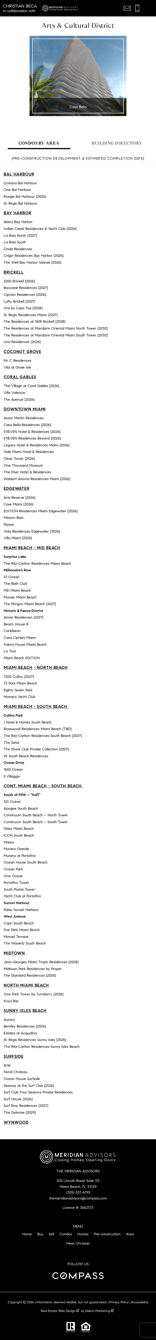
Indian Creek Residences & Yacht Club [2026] (40, 228)
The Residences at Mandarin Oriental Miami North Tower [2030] (56, 328)
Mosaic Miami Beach (20, 597)
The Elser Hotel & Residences (27, 472)
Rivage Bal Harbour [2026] (25, 196)
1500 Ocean (13, 769)
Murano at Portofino (20, 855)
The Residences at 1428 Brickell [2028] (34, 321)
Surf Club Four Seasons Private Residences (38, 1092)
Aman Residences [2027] (23, 617)
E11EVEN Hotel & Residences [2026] (32, 431)
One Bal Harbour (17, 189)
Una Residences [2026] (22, 342)
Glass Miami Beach (19, 828)
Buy (40, 1234)
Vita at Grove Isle (17, 367)
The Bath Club (15, 583)
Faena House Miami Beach (25, 644)
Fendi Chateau (15, 1072)
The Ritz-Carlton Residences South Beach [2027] (43, 736)
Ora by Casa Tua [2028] (23, 308)
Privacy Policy (119, 1302)
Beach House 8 (16, 624)
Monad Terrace (16, 936)
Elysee (9, 524)
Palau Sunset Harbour (21, 910)
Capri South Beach (19, 923)
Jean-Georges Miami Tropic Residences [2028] (41, 962)
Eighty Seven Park (18, 690)
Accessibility (139, 1302)
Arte (7, 1065)
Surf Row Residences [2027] (26, 1105)
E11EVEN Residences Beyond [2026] (32, 438)
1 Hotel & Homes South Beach (28, 722)
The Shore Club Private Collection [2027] (36, 749)
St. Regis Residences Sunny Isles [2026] (35, 1040)
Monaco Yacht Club (19, 697)
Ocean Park (13, 869)
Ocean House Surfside (22, 1079)
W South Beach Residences (26, 756)
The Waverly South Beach (25, 943)
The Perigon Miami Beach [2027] (30, 604)
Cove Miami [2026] (18, 504)
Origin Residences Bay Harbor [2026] (34, 255)
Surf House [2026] (18, 1099)
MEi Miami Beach (17, 590)
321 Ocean (12, 801)
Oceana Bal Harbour (20, 183)
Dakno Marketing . (99, 1311)
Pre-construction (107, 1234)
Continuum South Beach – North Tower (36, 815)
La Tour (10, 651)
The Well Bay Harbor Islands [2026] (32, 262)
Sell (51, 1234)
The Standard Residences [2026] (30, 975)
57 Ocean (11, 577)
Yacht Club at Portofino (22, 896)
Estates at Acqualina (20, 1033)
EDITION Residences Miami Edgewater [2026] (41, 511)
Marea (9, 842)
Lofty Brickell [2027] (19, 301)
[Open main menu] (147, 8)
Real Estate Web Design (60, 1311)
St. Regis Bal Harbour (21, 203)
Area (130, 1234)
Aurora (9, 1019)
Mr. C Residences (17, 360)
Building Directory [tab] (117, 143)
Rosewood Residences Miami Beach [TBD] (38, 729)
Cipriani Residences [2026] (25, 294)
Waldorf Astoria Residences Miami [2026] (37, 479)
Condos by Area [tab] (39, 143)
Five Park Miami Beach (22, 930)
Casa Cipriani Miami (20, 637)
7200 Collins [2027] (19, 676)
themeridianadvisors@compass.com (78, 1198)
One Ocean (13, 876)
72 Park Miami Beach (20, 683)
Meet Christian (78, 1243)
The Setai (11, 742)
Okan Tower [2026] (19, 458)
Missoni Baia (13, 517)
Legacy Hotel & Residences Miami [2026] (37, 445)
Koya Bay (11, 1001)
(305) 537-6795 (78, 1192)
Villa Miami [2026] (18, 538)
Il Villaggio (12, 776)
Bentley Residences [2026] (25, 1026)
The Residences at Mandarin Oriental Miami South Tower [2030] (56, 335)
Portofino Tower (16, 882)
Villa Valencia (14, 392)
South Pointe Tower (19, 889)
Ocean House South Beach (26, 862)
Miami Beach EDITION (22, 658)
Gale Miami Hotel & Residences (29, 452)
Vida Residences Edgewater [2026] (32, 531)
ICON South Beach (19, 835)
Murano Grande (16, 849)
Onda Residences (18, 249)
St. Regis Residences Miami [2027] (31, 315)
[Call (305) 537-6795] (137, 8)
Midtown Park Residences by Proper (33, 969)
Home (27, 1234)
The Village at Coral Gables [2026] (31, 386)
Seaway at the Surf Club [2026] (29, 1085)
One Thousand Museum (23, 465)
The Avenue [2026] (19, 399)
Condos (65, 1234)
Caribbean (12, 631)
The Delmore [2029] (20, 1112)
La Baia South (15, 242)
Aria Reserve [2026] (19, 497)
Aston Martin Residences (24, 418)
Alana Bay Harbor (18, 222)
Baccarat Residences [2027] (26, 288)
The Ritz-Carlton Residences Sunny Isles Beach (42, 1046)
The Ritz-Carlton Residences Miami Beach (37, 563)
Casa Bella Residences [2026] (27, 425)
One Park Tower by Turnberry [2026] (34, 994)
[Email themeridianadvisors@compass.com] (127, 8)
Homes (83, 1234)
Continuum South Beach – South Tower (36, 822)
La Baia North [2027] (20, 235)
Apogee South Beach (21, 808)
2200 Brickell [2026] (19, 281)
